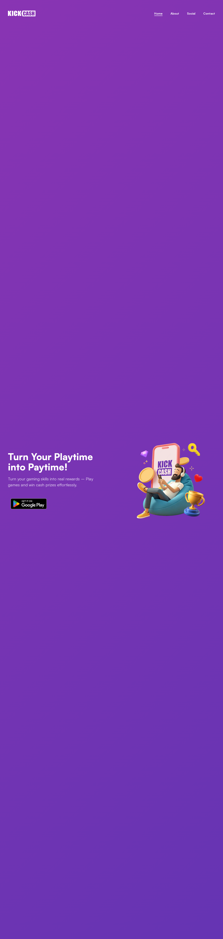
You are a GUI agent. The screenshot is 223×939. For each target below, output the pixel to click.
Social (191, 13)
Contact (209, 13)
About (174, 13)
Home (158, 13)
